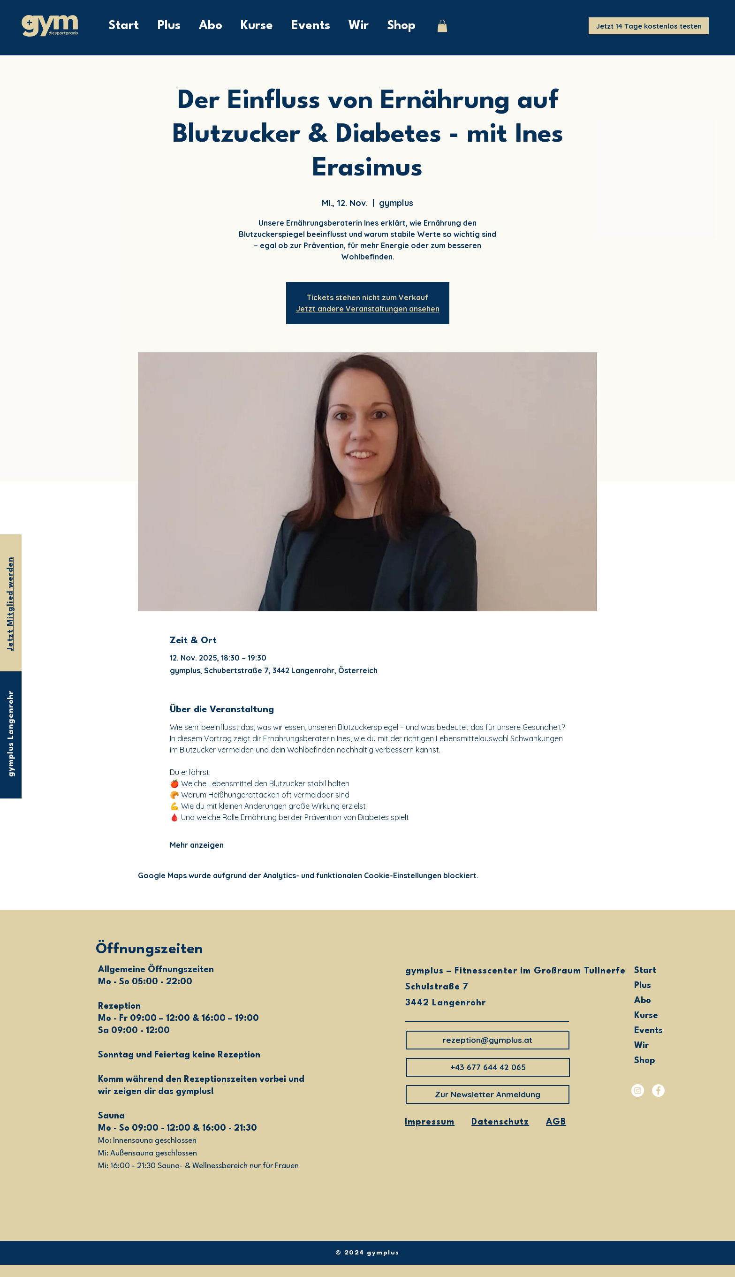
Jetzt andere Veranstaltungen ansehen (367, 308)
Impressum (430, 1122)
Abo (642, 1000)
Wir (641, 1045)
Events (648, 1030)
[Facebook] (658, 1090)
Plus (642, 985)
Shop (644, 1061)
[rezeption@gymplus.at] (487, 1040)
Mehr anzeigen (197, 845)
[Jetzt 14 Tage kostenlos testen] (649, 25)
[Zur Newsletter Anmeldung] (487, 1094)
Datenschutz (500, 1122)
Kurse (646, 1015)
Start (645, 970)
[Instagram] (637, 1090)
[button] (442, 26)
